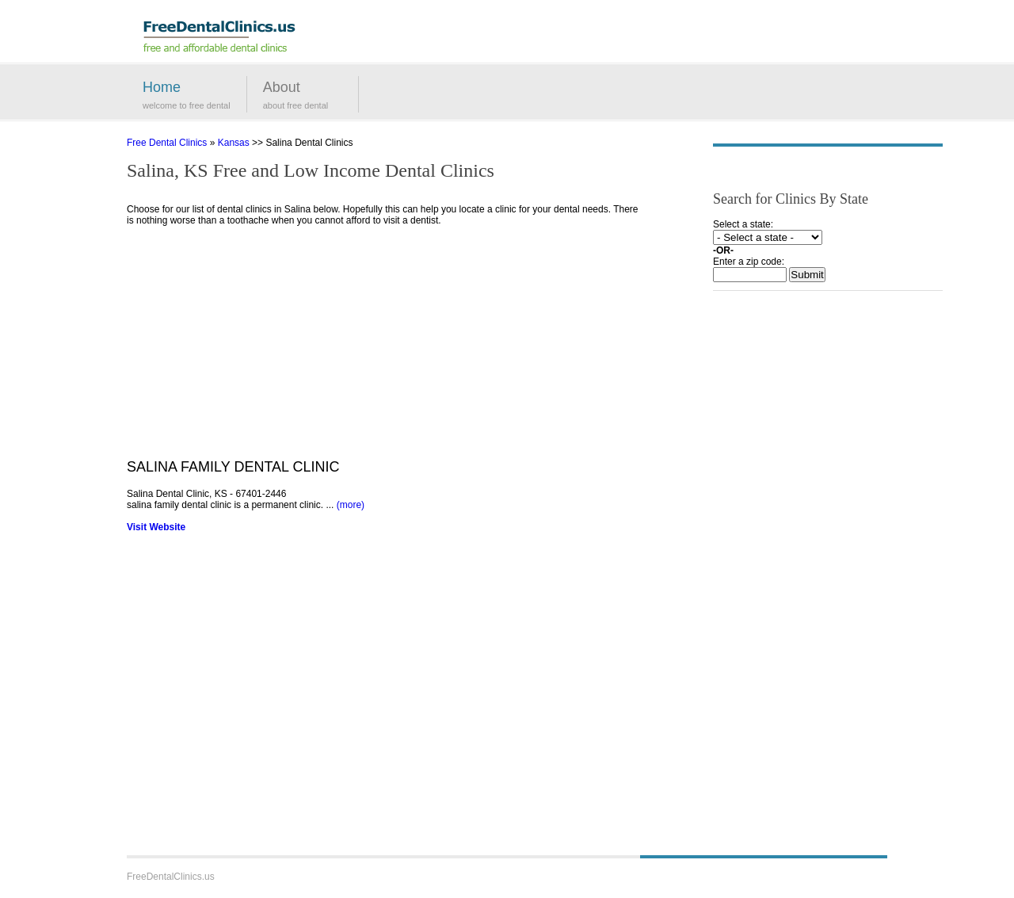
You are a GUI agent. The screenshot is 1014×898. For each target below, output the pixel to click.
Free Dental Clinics (167, 142)
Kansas (234, 142)
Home (162, 87)
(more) (350, 504)
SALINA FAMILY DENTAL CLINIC (233, 467)
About (281, 87)
